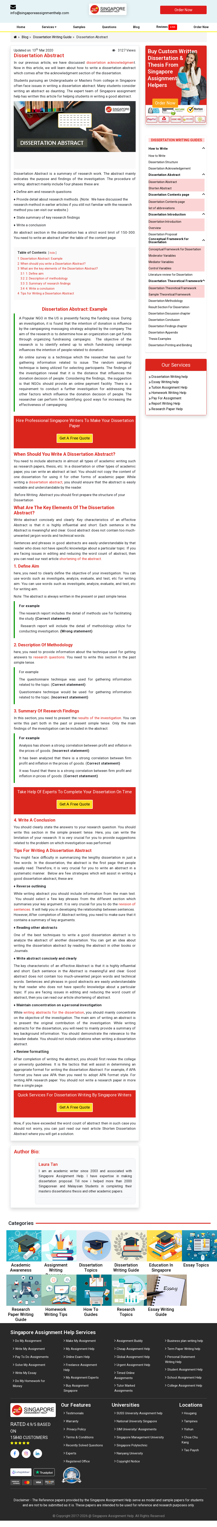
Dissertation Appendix (163, 333)
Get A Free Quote (75, 440)
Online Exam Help (78, 1363)
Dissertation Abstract (163, 182)
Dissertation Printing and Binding (170, 346)
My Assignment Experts (82, 1384)
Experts (71, 1460)
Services (49, 28)
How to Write (157, 156)
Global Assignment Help (133, 1363)
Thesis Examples (160, 339)
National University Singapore (137, 1427)
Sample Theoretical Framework (170, 295)
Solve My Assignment (30, 1371)
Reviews (166, 27)
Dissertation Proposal (163, 235)
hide (52, 253)
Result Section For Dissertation (169, 308)
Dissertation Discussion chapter (169, 314)
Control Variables (160, 269)
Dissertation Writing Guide (52, 38)
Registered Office (78, 1468)
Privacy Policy (76, 1435)
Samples (79, 28)
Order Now (183, 10)
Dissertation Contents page (167, 202)
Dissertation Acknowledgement (170, 169)
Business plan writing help (185, 1347)
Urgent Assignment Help (133, 1371)
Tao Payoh (191, 1456)
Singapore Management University (140, 1444)
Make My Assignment (81, 1347)
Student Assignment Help (185, 1376)
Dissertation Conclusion (164, 320)
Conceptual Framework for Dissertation (175, 250)
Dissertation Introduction (165, 222)
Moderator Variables (162, 256)
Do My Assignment (28, 1347)
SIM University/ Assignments (137, 1435)
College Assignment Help (184, 1392)
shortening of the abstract (80, 561)
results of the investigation (99, 721)
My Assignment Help (80, 1355)
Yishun (188, 1435)
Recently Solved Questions (84, 1452)
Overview (155, 229)
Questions (109, 28)
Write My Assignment (30, 1355)
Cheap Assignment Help (133, 1355)
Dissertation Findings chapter (168, 327)
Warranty (72, 1427)
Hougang (190, 1419)
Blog (136, 28)
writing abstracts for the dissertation (53, 1017)
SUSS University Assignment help (139, 1419)
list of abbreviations (162, 209)
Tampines (191, 1427)
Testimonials (75, 1419)
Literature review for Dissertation (170, 275)
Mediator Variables (161, 262)
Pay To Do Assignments (32, 1363)
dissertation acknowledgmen (110, 63)
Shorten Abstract (160, 189)
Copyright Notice (128, 1468)
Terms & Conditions (80, 1444)
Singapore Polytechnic (132, 1452)
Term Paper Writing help (183, 1355)
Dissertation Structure (163, 163)
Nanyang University (130, 1460)
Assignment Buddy (130, 1347)
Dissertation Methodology (166, 301)
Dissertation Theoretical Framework (172, 289)
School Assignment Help (184, 1384)
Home (21, 28)
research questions (49, 660)
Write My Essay (25, 1379)
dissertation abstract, (46, 485)
